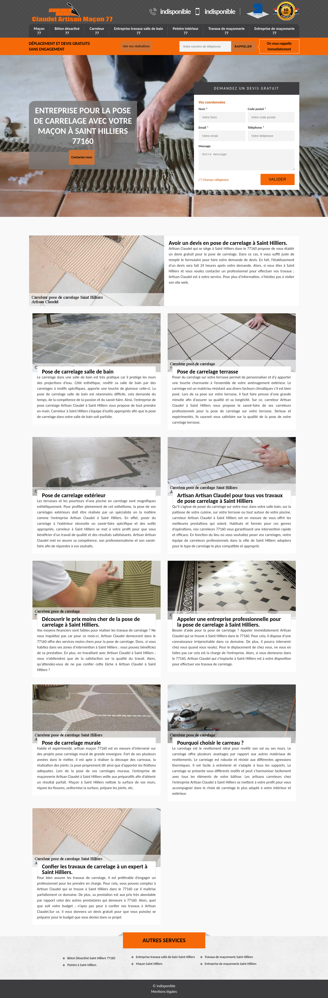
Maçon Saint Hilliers (149, 964)
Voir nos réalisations (136, 46)
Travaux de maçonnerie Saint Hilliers (229, 957)
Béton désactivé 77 (67, 30)
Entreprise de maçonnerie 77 (274, 30)
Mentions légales (164, 991)
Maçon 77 (39, 30)
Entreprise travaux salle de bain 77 (138, 30)
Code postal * (257, 109)
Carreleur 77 (97, 30)
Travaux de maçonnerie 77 (226, 30)
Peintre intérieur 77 (185, 30)
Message (205, 146)
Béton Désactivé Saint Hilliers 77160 (91, 958)
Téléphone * (256, 128)
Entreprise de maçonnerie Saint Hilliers (231, 964)
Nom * (203, 109)
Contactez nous (81, 157)
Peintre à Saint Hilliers (81, 965)
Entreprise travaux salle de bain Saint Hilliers (165, 957)
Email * (204, 128)
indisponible (175, 11)
